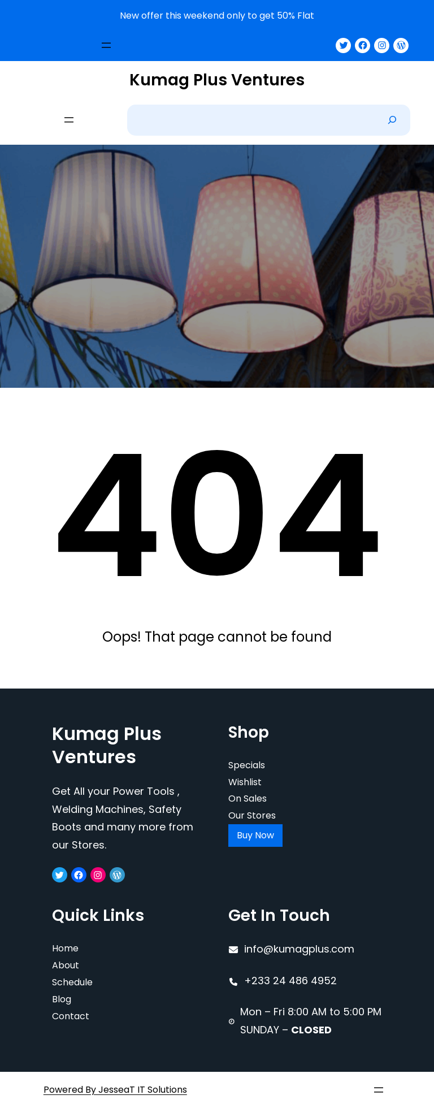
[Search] (392, 120)
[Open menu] (106, 45)
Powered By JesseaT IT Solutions (115, 1089)
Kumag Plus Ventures (217, 80)
